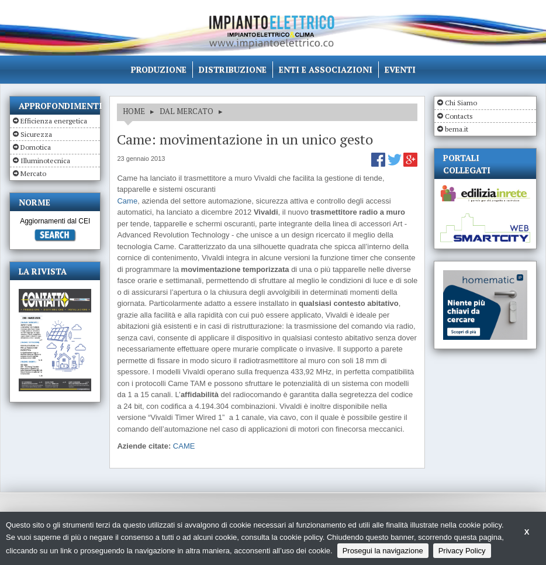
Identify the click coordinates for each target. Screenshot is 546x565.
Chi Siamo (461, 102)
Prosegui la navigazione (383, 550)
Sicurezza (36, 134)
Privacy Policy (462, 550)
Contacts (459, 116)
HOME (134, 111)
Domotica (35, 147)
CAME (184, 446)
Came (127, 201)
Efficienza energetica (53, 120)
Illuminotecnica (45, 160)
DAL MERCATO (186, 111)
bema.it (456, 129)
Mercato (33, 173)
